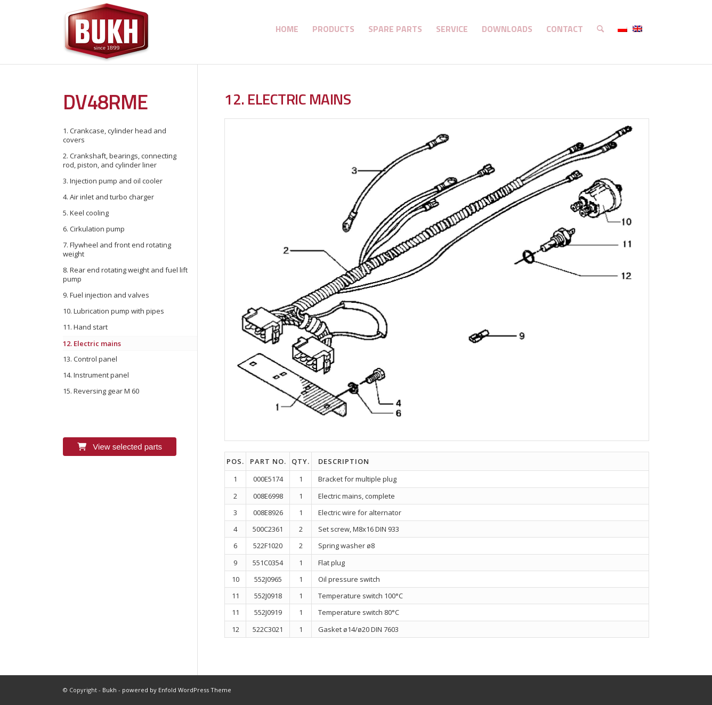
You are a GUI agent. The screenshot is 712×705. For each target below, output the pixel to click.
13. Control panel (90, 359)
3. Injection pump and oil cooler (113, 181)
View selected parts (119, 446)
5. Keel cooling (86, 213)
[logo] (106, 32)
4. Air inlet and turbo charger (108, 197)
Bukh (109, 690)
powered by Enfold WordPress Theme (176, 690)
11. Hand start (85, 327)
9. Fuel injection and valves (106, 295)
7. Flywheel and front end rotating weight (117, 249)
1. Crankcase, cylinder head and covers (114, 135)
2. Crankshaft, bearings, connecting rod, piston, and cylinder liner (119, 160)
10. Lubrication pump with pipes (113, 311)
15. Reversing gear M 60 (101, 391)
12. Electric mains (92, 343)
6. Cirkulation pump (94, 229)
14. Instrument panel (96, 375)
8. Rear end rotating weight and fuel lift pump (125, 274)
